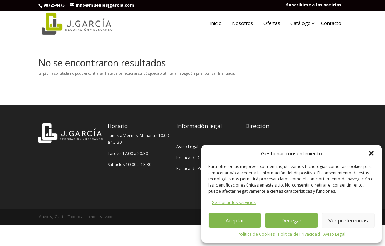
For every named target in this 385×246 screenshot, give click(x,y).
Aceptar (235, 220)
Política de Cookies (256, 234)
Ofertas (271, 23)
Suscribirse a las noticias (313, 5)
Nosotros (242, 23)
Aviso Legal (334, 234)
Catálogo (300, 23)
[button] (371, 153)
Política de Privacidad (299, 234)
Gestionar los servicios (234, 202)
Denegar (291, 220)
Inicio (216, 23)
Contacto (331, 23)
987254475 (54, 5)
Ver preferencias (348, 220)
